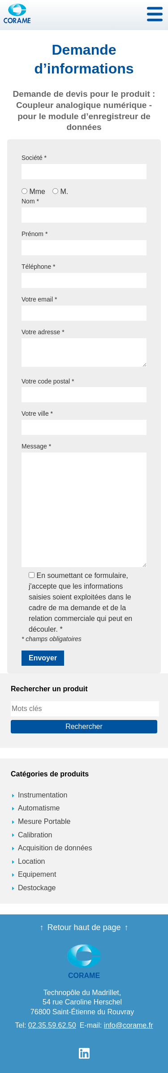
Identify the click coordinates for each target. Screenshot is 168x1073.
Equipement (37, 874)
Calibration (35, 835)
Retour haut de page (84, 927)
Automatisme (39, 808)
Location (31, 861)
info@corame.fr (128, 1025)
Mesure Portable (44, 821)
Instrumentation (42, 795)
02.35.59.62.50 (52, 1025)
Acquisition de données (55, 848)
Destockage (37, 888)
